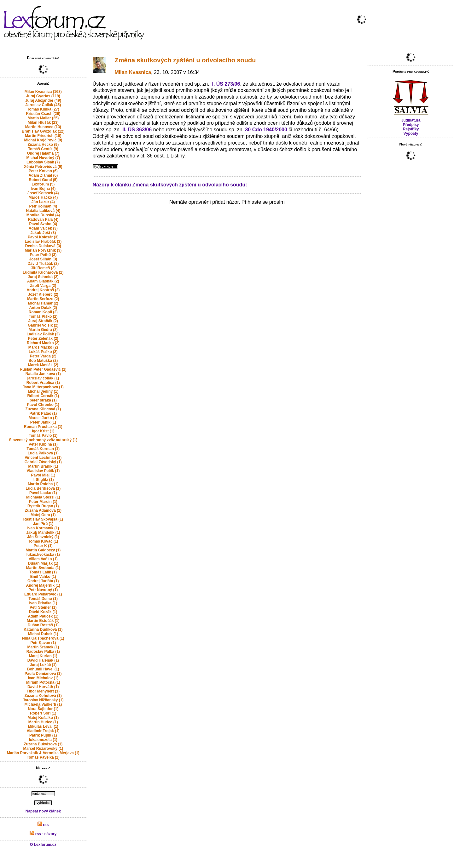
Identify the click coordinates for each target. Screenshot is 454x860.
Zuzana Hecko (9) (43, 144)
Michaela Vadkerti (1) (43, 704)
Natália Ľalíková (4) (43, 210)
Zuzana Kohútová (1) (43, 695)
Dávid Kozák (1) (43, 612)
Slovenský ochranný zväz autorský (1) (43, 440)
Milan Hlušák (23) (43, 122)
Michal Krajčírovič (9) (43, 140)
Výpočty (411, 133)
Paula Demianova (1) (43, 673)
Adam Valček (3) (43, 228)
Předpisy (411, 124)
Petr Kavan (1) (43, 643)
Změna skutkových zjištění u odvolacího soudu (185, 60)
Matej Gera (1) (43, 515)
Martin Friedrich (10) (43, 136)
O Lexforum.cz (43, 844)
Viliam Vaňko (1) (43, 559)
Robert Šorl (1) (43, 713)
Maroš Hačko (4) (43, 197)
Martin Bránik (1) (43, 466)
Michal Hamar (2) (43, 303)
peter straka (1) (43, 400)
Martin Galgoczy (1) (43, 550)
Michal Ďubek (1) (43, 634)
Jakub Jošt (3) (43, 233)
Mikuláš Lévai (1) (43, 726)
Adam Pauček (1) (43, 616)
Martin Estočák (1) (43, 620)
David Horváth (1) (43, 687)
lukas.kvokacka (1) (43, 554)
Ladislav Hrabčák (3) (43, 241)
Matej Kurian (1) (43, 656)
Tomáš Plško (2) (43, 316)
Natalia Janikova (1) (43, 374)
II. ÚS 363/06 (137, 129)
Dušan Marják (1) (43, 563)
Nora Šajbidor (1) (43, 709)
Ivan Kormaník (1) (43, 528)
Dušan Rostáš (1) (43, 625)
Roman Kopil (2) (43, 312)
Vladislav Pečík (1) (43, 471)
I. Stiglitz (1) (43, 479)
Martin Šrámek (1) (43, 647)
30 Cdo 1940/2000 (266, 129)
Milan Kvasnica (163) (43, 91)
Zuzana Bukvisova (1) (43, 744)
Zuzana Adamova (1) (43, 510)
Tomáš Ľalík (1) (43, 572)
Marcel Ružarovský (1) (43, 748)
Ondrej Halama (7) (43, 153)
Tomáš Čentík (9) (43, 149)
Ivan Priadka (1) (43, 603)
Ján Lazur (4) (43, 202)
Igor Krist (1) (43, 431)
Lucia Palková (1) (43, 453)
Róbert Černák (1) (43, 396)
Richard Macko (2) (43, 343)
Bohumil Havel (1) (43, 669)
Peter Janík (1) (43, 422)
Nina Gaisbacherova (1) (43, 638)
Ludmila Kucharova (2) (43, 272)
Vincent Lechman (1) (43, 457)
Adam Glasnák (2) (43, 281)
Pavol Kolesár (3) (43, 237)
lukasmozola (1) (43, 740)
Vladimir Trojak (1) (43, 731)
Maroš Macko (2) (43, 347)
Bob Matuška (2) (43, 360)
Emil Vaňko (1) (43, 576)
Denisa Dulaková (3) (43, 246)
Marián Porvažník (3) (43, 250)
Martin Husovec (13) (43, 127)
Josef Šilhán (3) (43, 259)
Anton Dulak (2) (43, 307)
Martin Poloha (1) (43, 484)
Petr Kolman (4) (43, 206)
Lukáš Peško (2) (43, 352)
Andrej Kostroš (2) (43, 290)
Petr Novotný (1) (43, 590)
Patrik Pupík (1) (43, 735)
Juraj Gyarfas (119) (43, 96)
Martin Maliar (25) (43, 118)
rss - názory (43, 834)
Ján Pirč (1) (43, 523)
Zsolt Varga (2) (43, 285)
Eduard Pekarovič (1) (43, 594)
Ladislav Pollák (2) (43, 334)
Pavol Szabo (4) (43, 224)
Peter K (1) (43, 546)
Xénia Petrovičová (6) (43, 166)
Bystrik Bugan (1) (43, 506)
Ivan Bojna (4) (43, 188)
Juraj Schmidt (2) (43, 277)
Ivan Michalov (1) (43, 678)
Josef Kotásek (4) (43, 193)
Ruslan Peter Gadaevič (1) (43, 369)
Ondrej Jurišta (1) (43, 581)
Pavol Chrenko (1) (43, 404)
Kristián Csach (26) (43, 113)
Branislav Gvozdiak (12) (43, 131)
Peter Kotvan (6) (43, 171)
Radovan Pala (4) (43, 219)
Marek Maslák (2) (43, 365)
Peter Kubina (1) (43, 444)
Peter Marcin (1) (43, 501)
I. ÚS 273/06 (226, 84)
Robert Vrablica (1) (43, 382)
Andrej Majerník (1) (43, 585)
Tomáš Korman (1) (43, 449)
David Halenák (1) (43, 660)
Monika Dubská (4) (43, 215)
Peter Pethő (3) (43, 255)
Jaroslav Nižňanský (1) (43, 700)
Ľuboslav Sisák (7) (43, 162)
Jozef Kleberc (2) (43, 294)
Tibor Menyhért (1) (43, 691)
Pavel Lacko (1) (43, 493)
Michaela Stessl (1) (43, 497)
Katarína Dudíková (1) (43, 629)
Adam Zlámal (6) (43, 175)
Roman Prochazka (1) (43, 426)
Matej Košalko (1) (43, 717)
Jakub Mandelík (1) (43, 532)
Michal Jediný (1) (43, 391)
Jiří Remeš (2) (43, 268)
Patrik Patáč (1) (43, 413)
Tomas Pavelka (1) (43, 757)
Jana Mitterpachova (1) (43, 387)
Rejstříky (411, 129)
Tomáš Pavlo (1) (43, 435)
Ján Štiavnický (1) (43, 537)
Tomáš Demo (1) (43, 598)
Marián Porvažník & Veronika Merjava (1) (43, 753)
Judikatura (411, 120)
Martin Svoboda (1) (43, 568)
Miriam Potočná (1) (43, 682)
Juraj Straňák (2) (43, 321)
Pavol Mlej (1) (43, 475)
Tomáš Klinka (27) (43, 109)
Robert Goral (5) (43, 180)
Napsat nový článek (43, 811)
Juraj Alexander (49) (43, 100)
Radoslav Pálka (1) (43, 651)
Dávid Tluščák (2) (43, 263)
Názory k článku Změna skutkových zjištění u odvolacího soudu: (170, 184)
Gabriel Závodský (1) (43, 462)
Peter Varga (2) (43, 356)
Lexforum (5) (43, 184)
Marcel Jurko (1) (43, 418)
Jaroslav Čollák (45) (43, 105)
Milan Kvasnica (133, 72)
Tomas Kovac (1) (43, 541)
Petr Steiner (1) (43, 607)
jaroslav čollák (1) (43, 378)
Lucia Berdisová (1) (43, 488)
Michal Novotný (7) (43, 158)
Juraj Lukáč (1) (43, 665)
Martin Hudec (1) (43, 722)
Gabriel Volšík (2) (43, 325)
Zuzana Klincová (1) (43, 409)
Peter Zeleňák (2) (43, 338)
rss (43, 825)
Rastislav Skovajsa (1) (43, 519)
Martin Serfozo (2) (43, 299)
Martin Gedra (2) (43, 329)
